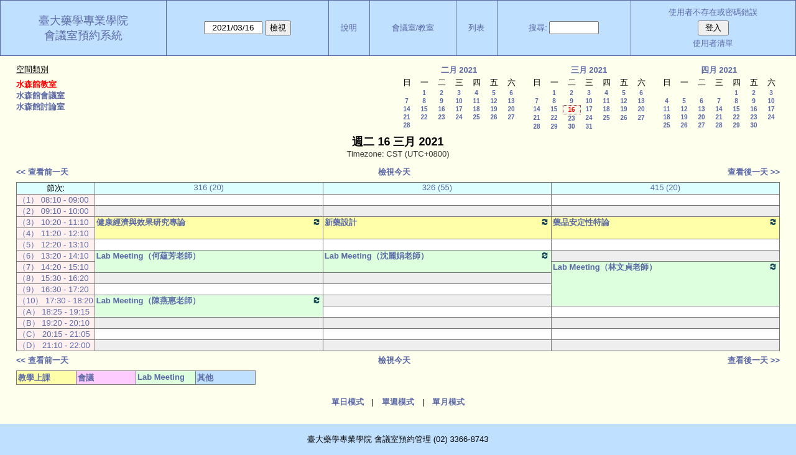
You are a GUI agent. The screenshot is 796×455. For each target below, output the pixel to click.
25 (476, 117)
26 (493, 117)
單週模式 (398, 402)
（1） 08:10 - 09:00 (53, 200)
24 (458, 117)
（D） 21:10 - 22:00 (54, 345)
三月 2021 (589, 70)
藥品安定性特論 (665, 222)
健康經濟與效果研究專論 (209, 222)
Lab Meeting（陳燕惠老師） (209, 300)
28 (406, 125)
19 (493, 109)
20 (510, 109)
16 (441, 109)
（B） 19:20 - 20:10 (54, 323)
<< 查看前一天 (42, 172)
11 (476, 101)
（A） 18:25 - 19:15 (54, 311)
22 (423, 117)
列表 (476, 27)
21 (406, 117)
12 (493, 101)
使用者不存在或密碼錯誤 (713, 12)
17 (458, 109)
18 (476, 109)
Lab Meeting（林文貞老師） (665, 267)
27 (510, 117)
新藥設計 (437, 222)
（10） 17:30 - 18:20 (55, 300)
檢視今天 (394, 172)
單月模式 (448, 402)
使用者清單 (713, 43)
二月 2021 (459, 70)
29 (553, 126)
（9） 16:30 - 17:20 (53, 289)
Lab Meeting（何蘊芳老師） (148, 255)
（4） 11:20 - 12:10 (53, 233)
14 (406, 109)
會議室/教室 (413, 27)
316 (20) (209, 187)
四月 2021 (719, 70)
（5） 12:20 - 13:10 (53, 244)
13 (510, 101)
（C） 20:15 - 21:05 (54, 334)
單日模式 (347, 402)
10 (458, 101)
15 (423, 109)
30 (571, 126)
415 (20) (665, 187)
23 (441, 117)
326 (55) (437, 187)
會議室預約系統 (83, 35)
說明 (349, 27)
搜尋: (538, 27)
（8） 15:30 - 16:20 (53, 278)
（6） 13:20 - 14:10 (53, 255)
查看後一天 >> (754, 172)
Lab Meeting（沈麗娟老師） (437, 255)
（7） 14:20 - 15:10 (53, 267)
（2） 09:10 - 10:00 (53, 211)
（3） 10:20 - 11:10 (53, 222)
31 (588, 126)
